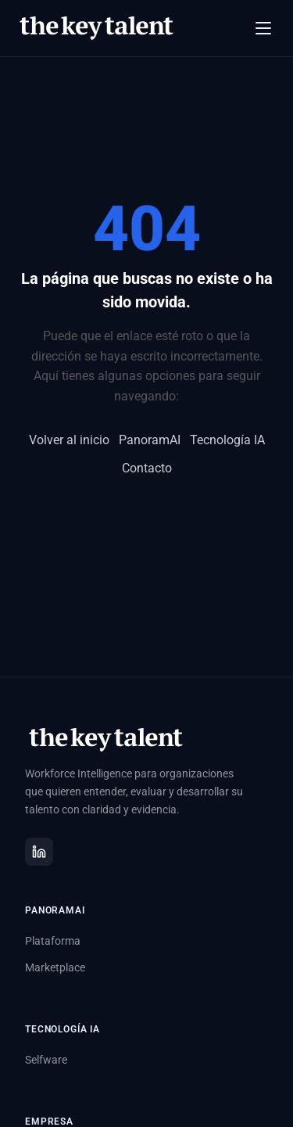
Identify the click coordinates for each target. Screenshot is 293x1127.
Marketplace (55, 967)
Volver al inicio (69, 439)
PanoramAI (149, 439)
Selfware (46, 1059)
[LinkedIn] (39, 852)
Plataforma (52, 941)
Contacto (147, 468)
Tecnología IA (227, 439)
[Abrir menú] (263, 28)
